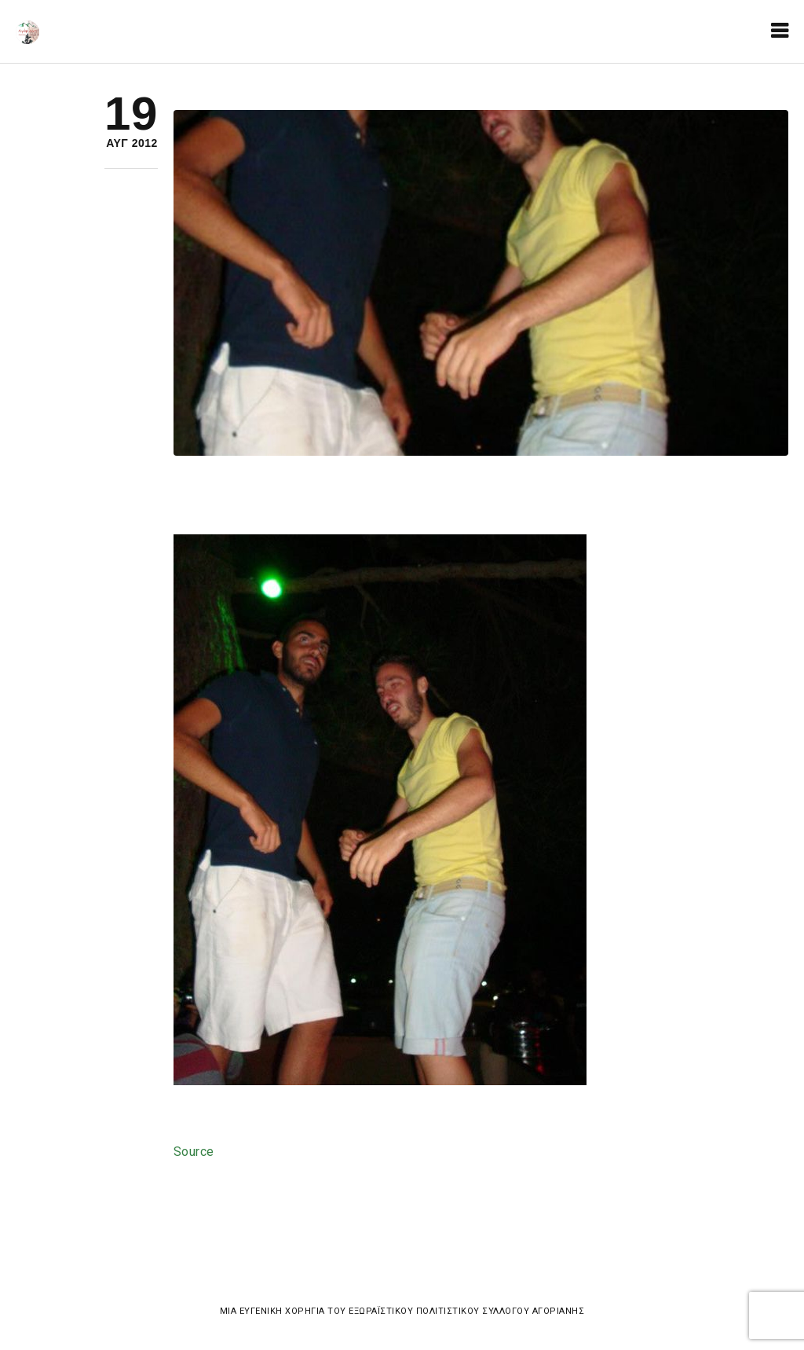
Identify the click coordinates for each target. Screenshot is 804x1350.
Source (194, 1151)
